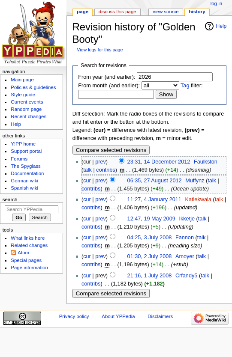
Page (82, 11)
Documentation (27, 173)
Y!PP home (23, 143)
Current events (27, 101)
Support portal (26, 151)
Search (10, 199)
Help (221, 26)
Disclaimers (160, 316)
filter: (192, 86)
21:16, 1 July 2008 (149, 276)
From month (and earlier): (109, 86)
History (197, 11)
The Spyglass (25, 166)
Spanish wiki (24, 187)
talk (87, 170)
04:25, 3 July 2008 (149, 238)
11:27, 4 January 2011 (154, 199)
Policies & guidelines (33, 87)
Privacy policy (74, 316)
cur (87, 181)
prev (100, 162)
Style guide (23, 94)
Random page (26, 109)
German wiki (24, 180)
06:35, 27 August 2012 (154, 181)
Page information (29, 267)
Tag (185, 86)
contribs (105, 170)
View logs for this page (100, 49)
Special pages (26, 260)
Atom (23, 252)
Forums (19, 158)
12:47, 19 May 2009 (151, 219)
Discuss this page (117, 11)
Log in (216, 3)
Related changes (29, 245)
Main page (22, 79)
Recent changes (28, 116)
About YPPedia (118, 316)
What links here (28, 238)
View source (165, 11)
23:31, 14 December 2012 (158, 162)
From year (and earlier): (106, 77)
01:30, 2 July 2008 (149, 256)
